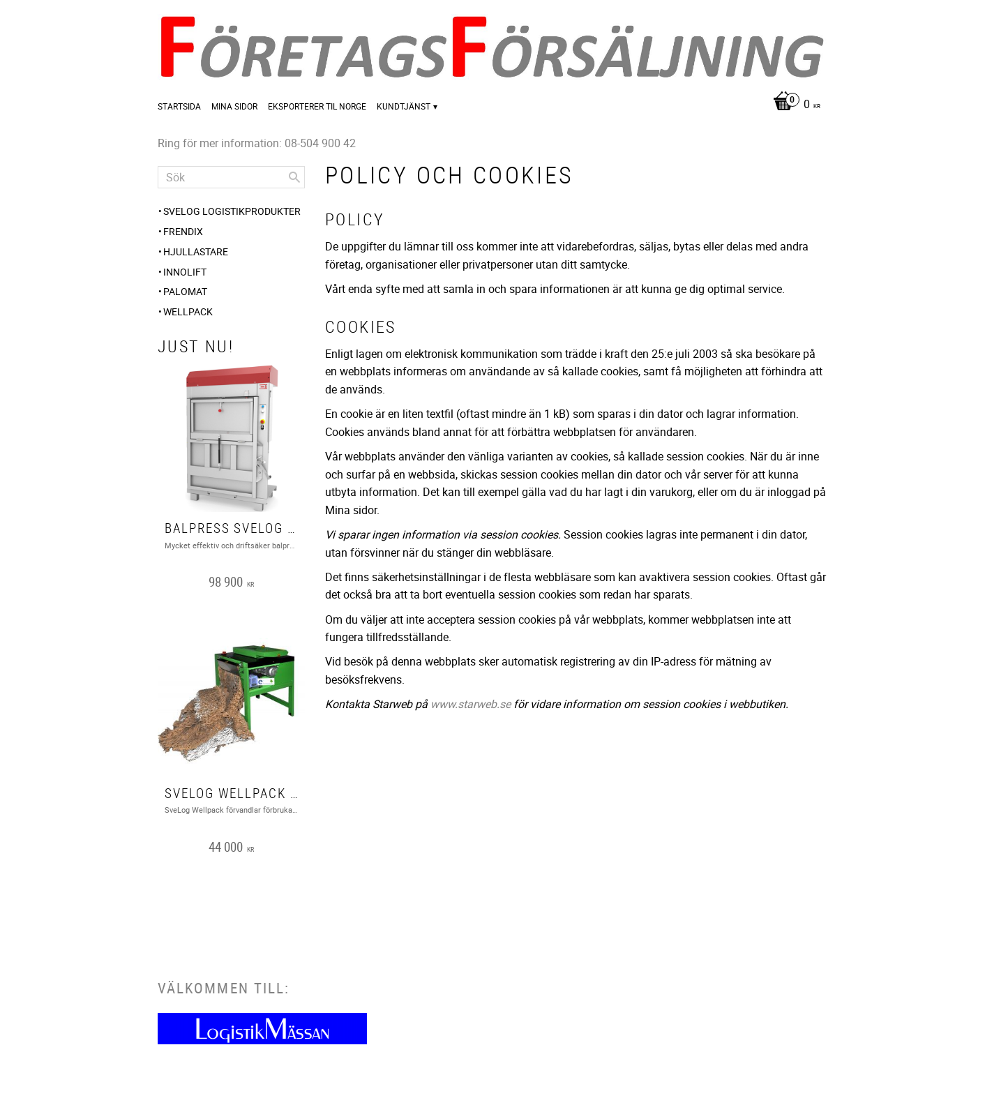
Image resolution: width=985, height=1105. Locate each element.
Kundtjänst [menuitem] (403, 106)
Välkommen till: (224, 988)
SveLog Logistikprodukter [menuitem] (232, 211)
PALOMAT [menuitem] (185, 291)
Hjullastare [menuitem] (195, 251)
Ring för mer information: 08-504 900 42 (257, 143)
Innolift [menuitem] (184, 271)
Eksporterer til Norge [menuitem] (317, 106)
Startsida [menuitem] (179, 106)
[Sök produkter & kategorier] (231, 177)
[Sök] (294, 177)
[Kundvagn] (793, 105)
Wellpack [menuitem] (188, 311)
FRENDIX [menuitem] (183, 231)
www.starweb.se (470, 704)
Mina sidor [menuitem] (234, 106)
